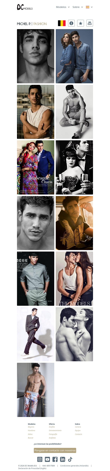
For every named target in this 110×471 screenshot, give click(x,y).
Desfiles (52, 427)
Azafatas (52, 438)
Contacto (78, 434)
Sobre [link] (76, 7)
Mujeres (31, 427)
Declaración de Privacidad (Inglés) (32, 468)
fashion (40, 23)
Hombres (31, 430)
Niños (30, 434)
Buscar (30, 438)
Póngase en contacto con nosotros (54, 450)
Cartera (78, 427)
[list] (63, 6)
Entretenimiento (55, 430)
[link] (89, 7)
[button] (71, 23)
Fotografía (53, 434)
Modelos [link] (61, 7)
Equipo (77, 430)
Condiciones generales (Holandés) (74, 465)
